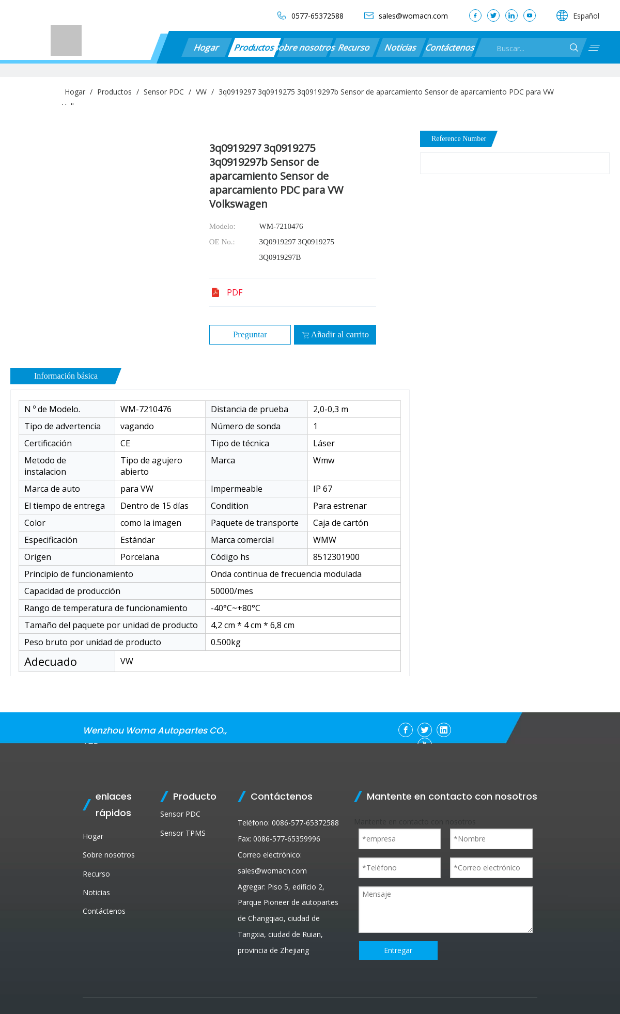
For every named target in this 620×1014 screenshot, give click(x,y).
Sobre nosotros (304, 47)
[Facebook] (405, 730)
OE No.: (222, 242)
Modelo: (222, 226)
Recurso (354, 47)
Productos (254, 47)
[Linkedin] (444, 730)
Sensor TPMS (183, 833)
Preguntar (250, 334)
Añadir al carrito (335, 334)
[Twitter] (424, 730)
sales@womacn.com (272, 871)
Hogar (206, 47)
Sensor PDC (180, 814)
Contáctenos (450, 47)
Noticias (401, 47)
